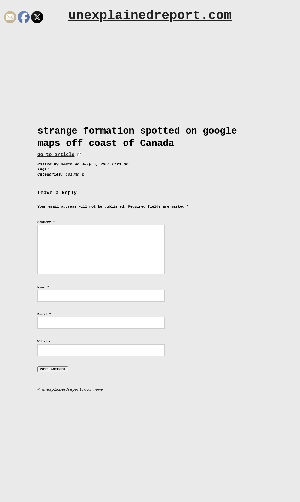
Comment (46, 222)
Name (43, 287)
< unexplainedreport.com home (70, 389)
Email (44, 314)
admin (67, 164)
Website (44, 341)
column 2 (74, 174)
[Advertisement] (150, 80)
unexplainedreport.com (150, 15)
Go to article (56, 155)
